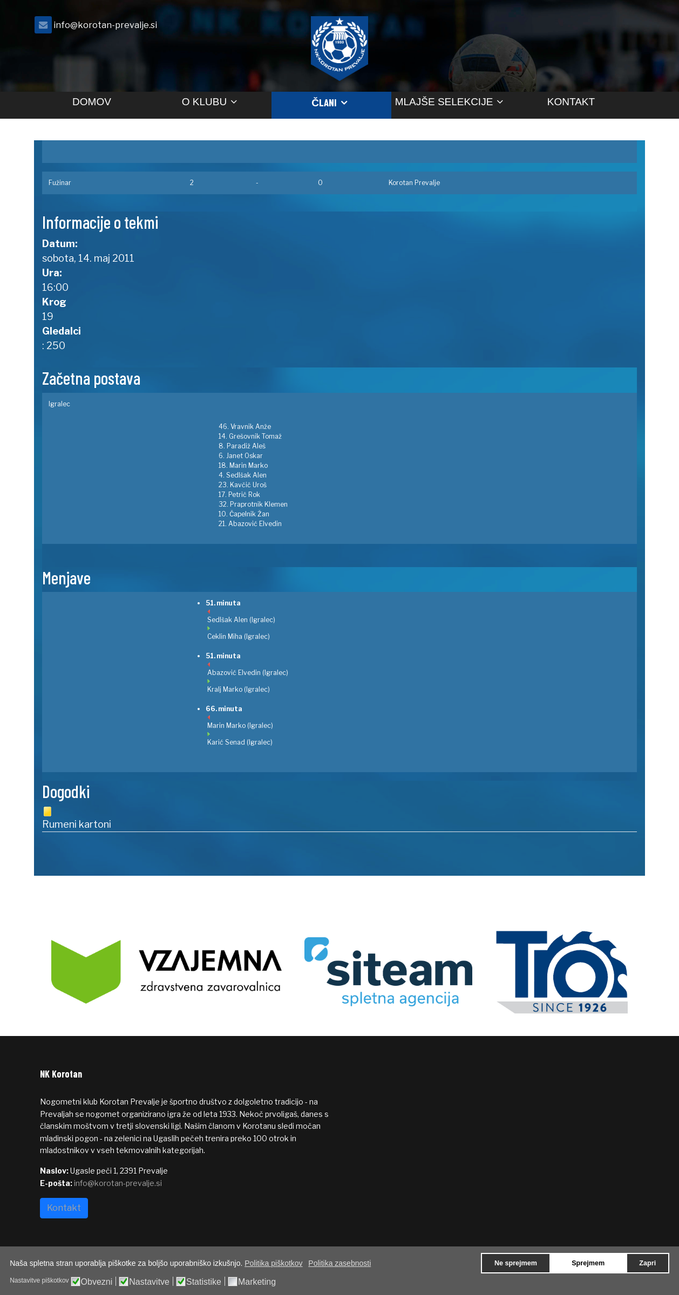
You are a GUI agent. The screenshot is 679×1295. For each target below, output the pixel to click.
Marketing (257, 1282)
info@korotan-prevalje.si (105, 24)
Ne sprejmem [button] (515, 1263)
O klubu (204, 101)
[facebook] (625, 27)
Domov (91, 101)
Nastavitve (149, 1282)
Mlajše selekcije (444, 101)
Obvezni (97, 1282)
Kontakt (571, 101)
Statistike (203, 1282)
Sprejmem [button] (588, 1263)
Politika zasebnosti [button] (339, 1263)
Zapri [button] (647, 1263)
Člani (324, 102)
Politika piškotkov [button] (273, 1263)
